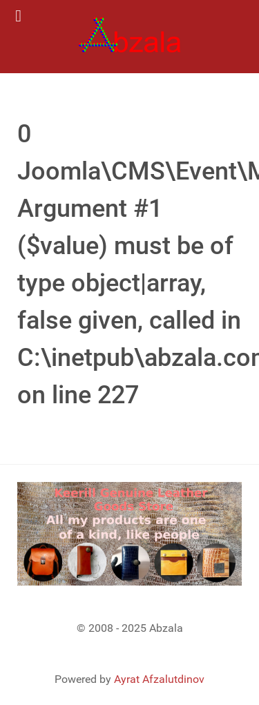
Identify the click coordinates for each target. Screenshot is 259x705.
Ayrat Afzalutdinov (159, 679)
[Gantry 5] (129, 36)
